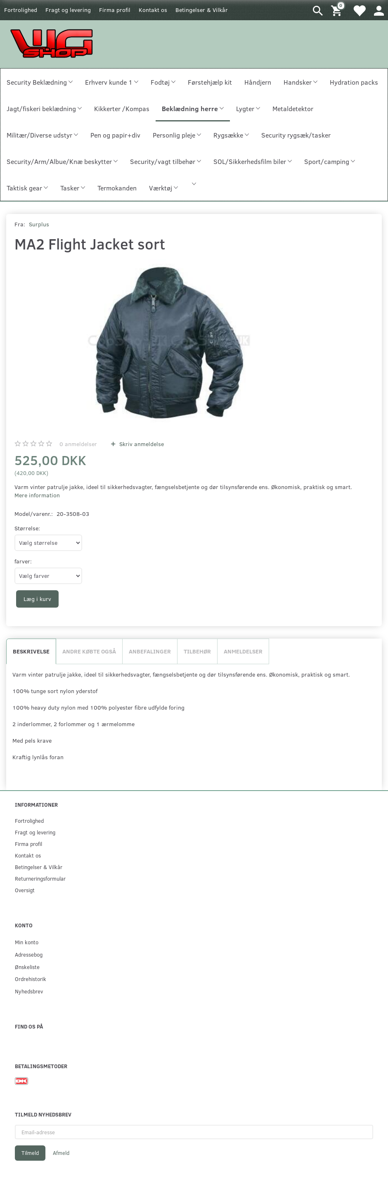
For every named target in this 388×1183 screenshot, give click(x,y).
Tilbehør (197, 651)
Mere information (37, 495)
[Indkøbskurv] (337, 10)
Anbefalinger (150, 651)
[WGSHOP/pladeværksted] (53, 43)
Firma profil (114, 10)
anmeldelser (78, 444)
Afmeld (61, 1153)
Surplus (39, 224)
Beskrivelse (31, 651)
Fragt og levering (68, 10)
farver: (23, 561)
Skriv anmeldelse (141, 444)
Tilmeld (30, 1153)
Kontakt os (153, 10)
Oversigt (25, 889)
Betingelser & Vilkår (201, 10)
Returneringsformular (40, 878)
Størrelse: (27, 528)
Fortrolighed (20, 10)
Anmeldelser (243, 651)
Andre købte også (89, 651)
